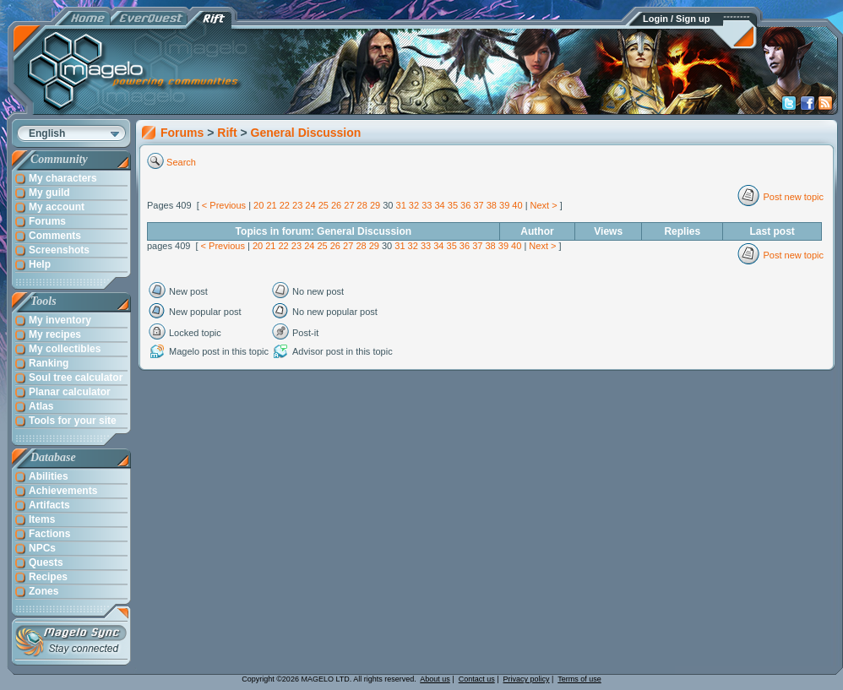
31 (401, 205)
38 (492, 205)
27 (349, 205)
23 (297, 205)
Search (181, 162)
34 (439, 205)
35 (453, 205)
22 (285, 205)
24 (310, 205)
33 (427, 205)
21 (271, 205)
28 (362, 205)
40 (517, 205)
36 (465, 205)
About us (435, 679)
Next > (543, 205)
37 (478, 205)
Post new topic (793, 197)
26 (336, 205)
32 (414, 205)
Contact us (477, 679)
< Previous (224, 205)
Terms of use (579, 679)
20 (258, 205)
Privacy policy (526, 679)
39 (504, 205)
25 (323, 205)
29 (375, 205)
